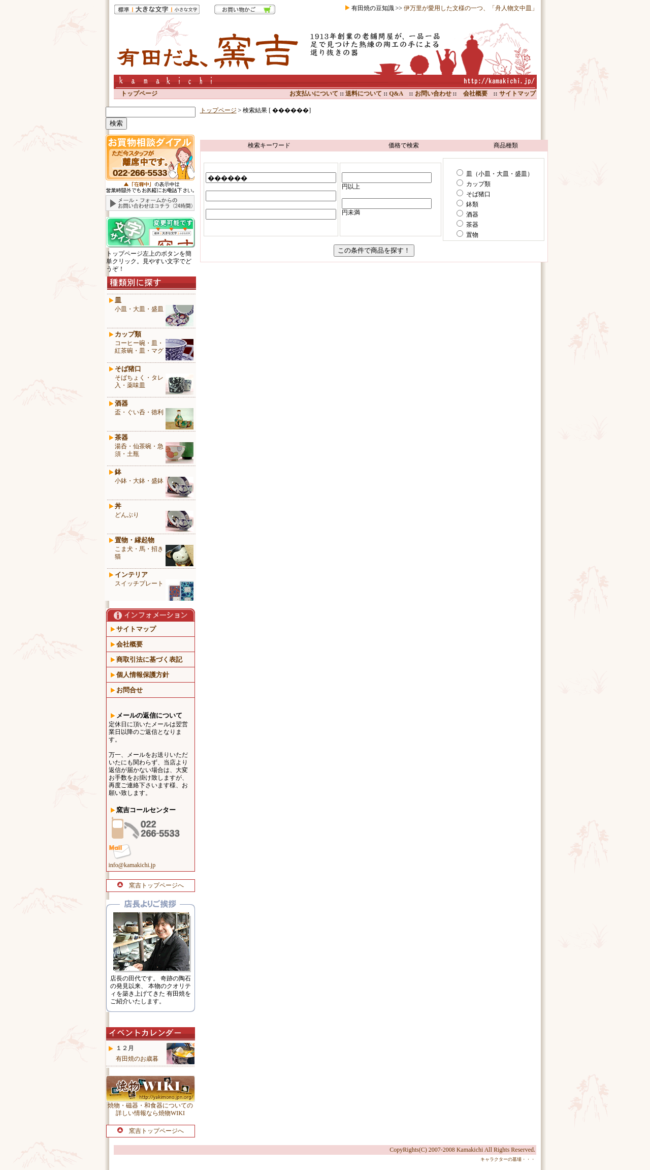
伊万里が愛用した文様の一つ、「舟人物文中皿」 (471, 8)
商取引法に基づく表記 (149, 659)
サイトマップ (517, 93)
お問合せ (129, 690)
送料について (363, 93)
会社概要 (475, 93)
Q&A (396, 93)
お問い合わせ (432, 93)
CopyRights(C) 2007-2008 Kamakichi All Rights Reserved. (462, 1149)
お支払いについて (313, 93)
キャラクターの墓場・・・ (507, 1159)
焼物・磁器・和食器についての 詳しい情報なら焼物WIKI (150, 1109)
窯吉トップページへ (150, 885)
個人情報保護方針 (142, 675)
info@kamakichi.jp (132, 865)
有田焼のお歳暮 (137, 1058)
